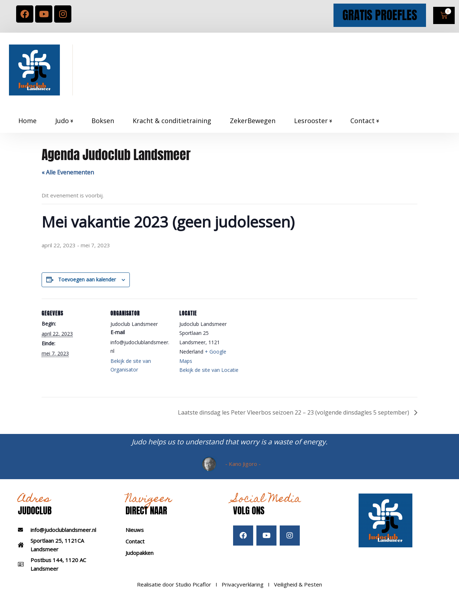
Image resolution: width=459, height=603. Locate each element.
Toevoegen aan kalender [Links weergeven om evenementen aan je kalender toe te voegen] (87, 279)
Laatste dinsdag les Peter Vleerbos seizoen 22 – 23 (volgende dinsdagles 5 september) (294, 412)
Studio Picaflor (193, 584)
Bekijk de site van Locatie (208, 369)
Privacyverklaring (243, 584)
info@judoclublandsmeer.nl (63, 529)
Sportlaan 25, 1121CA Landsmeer (57, 545)
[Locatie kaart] (286, 348)
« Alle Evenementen (68, 172)
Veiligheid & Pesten (298, 584)
